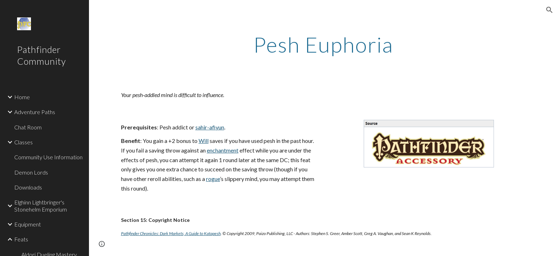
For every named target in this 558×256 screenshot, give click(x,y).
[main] (323, 44)
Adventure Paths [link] (34, 111)
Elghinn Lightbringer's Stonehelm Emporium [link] (40, 205)
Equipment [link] (27, 224)
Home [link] (22, 97)
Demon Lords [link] (31, 172)
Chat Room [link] (28, 127)
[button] (549, 9)
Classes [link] (23, 142)
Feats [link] (21, 239)
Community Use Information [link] (48, 157)
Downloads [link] (28, 187)
